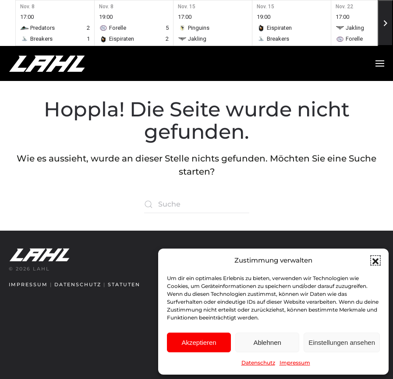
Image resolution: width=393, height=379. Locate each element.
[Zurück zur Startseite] (63, 63)
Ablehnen (267, 342)
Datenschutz (258, 362)
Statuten (124, 284)
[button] (375, 260)
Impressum (295, 362)
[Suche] (196, 204)
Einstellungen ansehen (341, 342)
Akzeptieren (198, 342)
